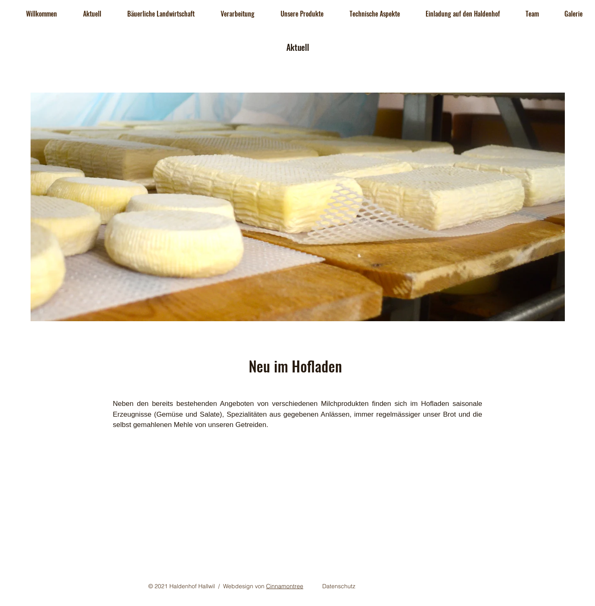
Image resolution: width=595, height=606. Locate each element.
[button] (92, 14)
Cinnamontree (284, 586)
